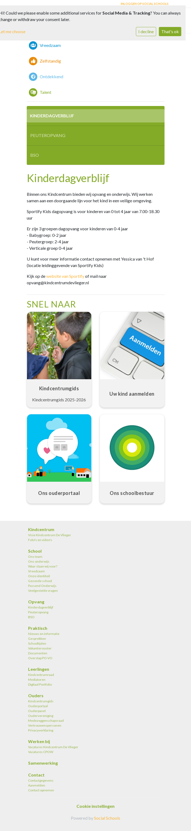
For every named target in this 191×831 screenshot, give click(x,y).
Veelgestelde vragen (43, 591)
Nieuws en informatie (43, 634)
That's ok (170, 31)
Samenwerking (43, 762)
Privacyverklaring (40, 730)
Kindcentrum (41, 529)
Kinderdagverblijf (52, 115)
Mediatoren (36, 680)
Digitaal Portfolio (40, 684)
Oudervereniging (40, 716)
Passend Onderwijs (42, 586)
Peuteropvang (47, 135)
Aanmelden (36, 785)
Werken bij (39, 741)
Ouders (35, 695)
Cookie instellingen (95, 806)
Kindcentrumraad (41, 675)
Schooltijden (37, 643)
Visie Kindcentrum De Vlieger (49, 535)
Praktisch (37, 628)
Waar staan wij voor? (42, 566)
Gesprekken (37, 639)
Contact (36, 774)
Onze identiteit (39, 576)
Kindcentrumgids (40, 701)
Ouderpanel (37, 711)
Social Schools (107, 817)
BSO (34, 155)
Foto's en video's (40, 540)
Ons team (35, 557)
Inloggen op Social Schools (145, 3)
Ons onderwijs (38, 561)
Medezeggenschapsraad (46, 721)
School (35, 550)
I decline (146, 31)
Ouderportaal (38, 706)
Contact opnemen (41, 790)
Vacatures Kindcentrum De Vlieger (53, 747)
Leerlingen (38, 669)
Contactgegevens (40, 780)
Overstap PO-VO (40, 658)
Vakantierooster (40, 648)
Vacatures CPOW (40, 752)
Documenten (37, 653)
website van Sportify (65, 276)
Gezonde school (40, 581)
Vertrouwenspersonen (44, 725)
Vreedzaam (36, 571)
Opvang (36, 601)
